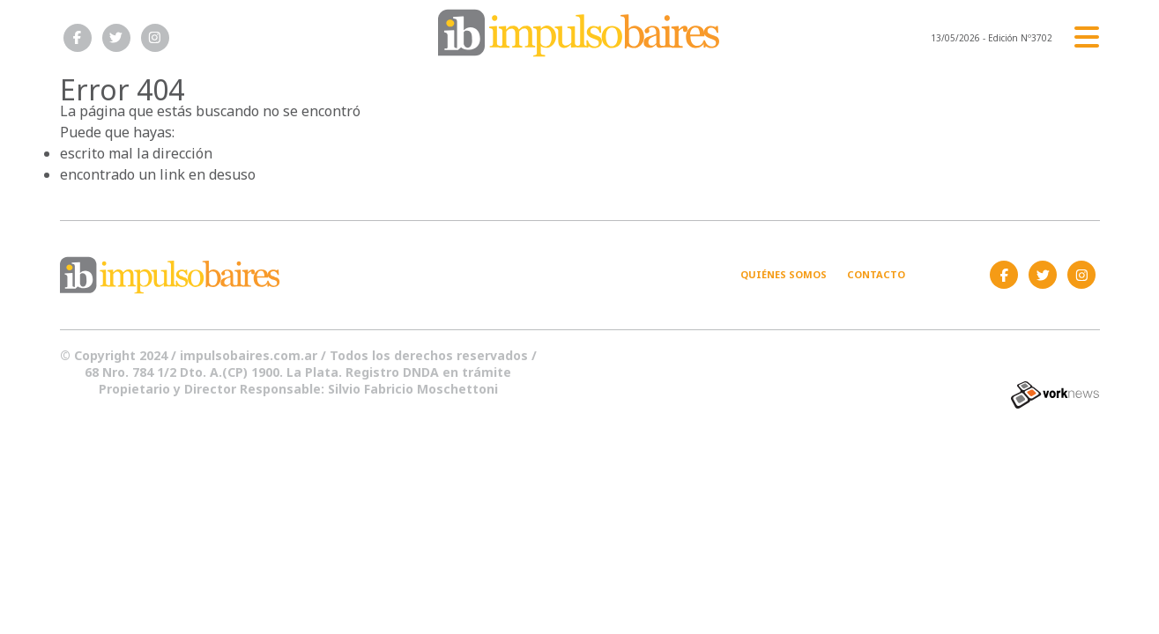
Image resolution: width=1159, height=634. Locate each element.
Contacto (876, 274)
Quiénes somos (783, 274)
